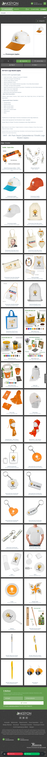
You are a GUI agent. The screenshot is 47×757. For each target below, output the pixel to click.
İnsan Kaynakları (34, 722)
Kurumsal (16, 725)
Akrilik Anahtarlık (11, 466)
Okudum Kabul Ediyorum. (18, 706)
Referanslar (14, 722)
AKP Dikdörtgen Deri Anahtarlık (35, 494)
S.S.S (41, 722)
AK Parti (35, 683)
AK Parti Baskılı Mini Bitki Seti (12, 386)
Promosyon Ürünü (38, 725)
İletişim (32, 727)
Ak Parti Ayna (12, 575)
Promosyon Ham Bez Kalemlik (11, 277)
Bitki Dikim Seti (35, 331)
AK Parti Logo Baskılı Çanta (35, 305)
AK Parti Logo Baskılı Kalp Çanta (35, 251)
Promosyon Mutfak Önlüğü (12, 304)
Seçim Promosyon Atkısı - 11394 (12, 168)
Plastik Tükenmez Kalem (12, 655)
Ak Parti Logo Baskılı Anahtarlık (12, 467)
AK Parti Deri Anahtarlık (12, 521)
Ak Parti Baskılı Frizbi (11, 602)
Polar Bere (35, 412)
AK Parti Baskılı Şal (35, 386)
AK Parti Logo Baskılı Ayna (35, 575)
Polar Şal (35, 385)
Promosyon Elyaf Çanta (12, 331)
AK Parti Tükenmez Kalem (11, 656)
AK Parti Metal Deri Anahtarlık (11, 548)
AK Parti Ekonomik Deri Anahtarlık (35, 467)
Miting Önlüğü (35, 277)
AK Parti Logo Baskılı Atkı (11, 413)
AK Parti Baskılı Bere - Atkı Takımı (12, 440)
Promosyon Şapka (11, 196)
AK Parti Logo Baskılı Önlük (12, 305)
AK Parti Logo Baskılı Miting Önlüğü (35, 278)
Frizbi (12, 601)
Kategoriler (41, 21)
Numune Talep (39, 61)
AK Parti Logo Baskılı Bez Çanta (12, 251)
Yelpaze (12, 628)
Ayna (12, 574)
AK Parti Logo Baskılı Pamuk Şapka (11, 224)
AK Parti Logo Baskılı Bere (35, 413)
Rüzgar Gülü (35, 601)
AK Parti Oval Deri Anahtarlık (35, 521)
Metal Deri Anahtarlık (11, 547)
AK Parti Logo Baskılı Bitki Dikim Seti (12, 359)
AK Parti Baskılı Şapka (35, 197)
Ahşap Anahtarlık (35, 168)
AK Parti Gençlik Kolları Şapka (12, 197)
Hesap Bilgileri (1, 383)
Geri (44, 17)
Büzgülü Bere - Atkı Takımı (11, 439)
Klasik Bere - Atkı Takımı (35, 439)
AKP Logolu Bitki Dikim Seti (35, 359)
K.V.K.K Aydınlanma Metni (20, 727)
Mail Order (1, 373)
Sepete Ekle (23, 61)
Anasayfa (3, 13)
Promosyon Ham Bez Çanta (35, 223)
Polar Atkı (11, 412)
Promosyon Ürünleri (26, 725)
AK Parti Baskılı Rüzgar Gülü (35, 602)
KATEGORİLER (7, 9)
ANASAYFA (16, 9)
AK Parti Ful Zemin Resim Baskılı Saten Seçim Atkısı (12, 170)
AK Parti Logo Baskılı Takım (35, 440)
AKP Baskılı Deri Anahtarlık (12, 494)
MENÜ (43, 9)
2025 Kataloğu (45, 378)
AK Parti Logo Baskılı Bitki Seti (35, 332)
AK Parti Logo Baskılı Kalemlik (11, 278)
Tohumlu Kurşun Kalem (35, 628)
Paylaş (34, 65)
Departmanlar (23, 722)
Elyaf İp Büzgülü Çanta (35, 304)
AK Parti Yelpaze (11, 629)
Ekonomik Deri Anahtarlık (35, 466)
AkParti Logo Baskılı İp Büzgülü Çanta (35, 224)
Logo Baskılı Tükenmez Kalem (35, 656)
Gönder (24, 703)
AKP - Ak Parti (35, 169)
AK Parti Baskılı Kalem (35, 629)
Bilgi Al (12, 65)
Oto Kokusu (35, 682)
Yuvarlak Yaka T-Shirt (35, 547)
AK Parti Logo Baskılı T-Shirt (35, 548)
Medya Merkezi (7, 725)
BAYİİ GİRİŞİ (35, 9)
